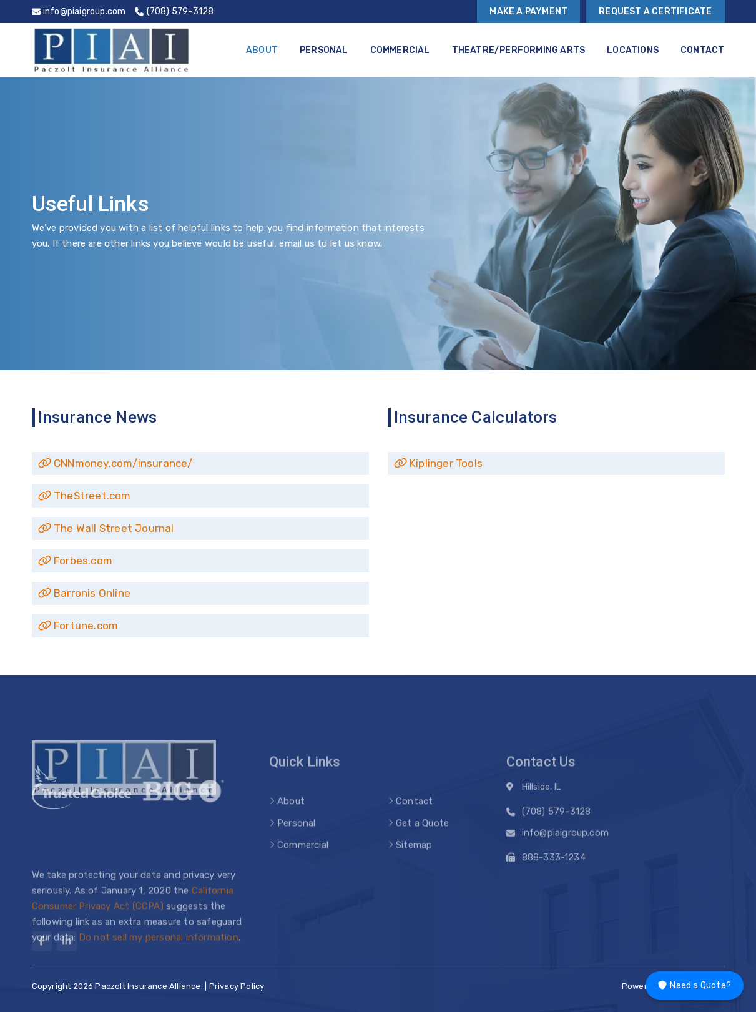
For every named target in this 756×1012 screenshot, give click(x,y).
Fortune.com (78, 625)
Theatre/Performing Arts (519, 50)
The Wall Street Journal (106, 528)
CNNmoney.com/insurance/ (115, 463)
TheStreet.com (84, 495)
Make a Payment (528, 11)
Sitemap (414, 861)
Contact (702, 50)
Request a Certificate (655, 11)
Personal (324, 50)
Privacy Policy (237, 986)
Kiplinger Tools (438, 463)
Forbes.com (75, 560)
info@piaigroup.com (565, 836)
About (262, 50)
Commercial (400, 50)
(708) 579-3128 (556, 815)
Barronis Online (84, 593)
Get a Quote (422, 839)
